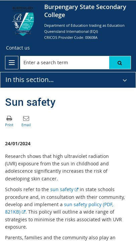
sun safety (64, 189)
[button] (120, 62)
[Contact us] (18, 48)
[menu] (11, 62)
